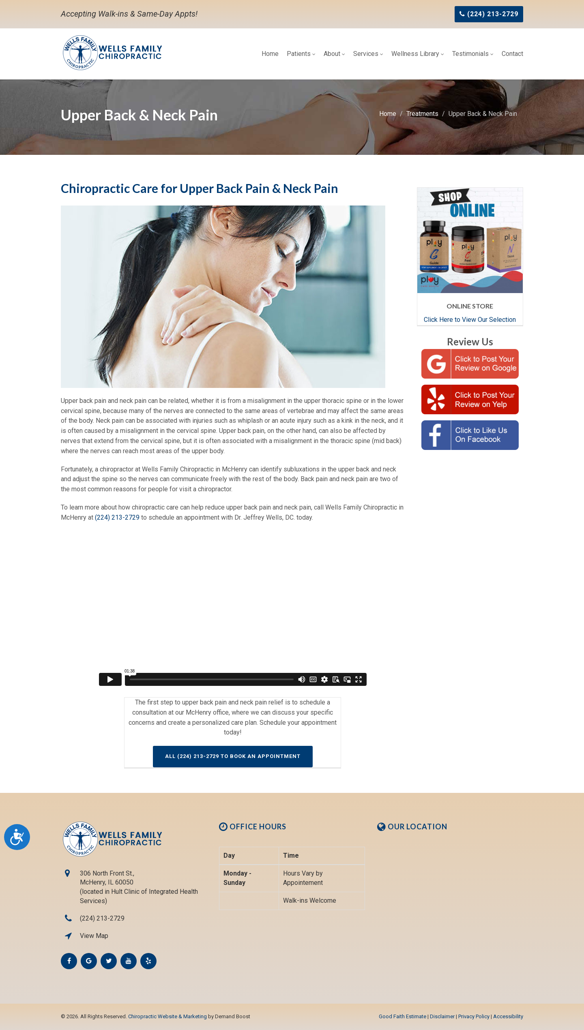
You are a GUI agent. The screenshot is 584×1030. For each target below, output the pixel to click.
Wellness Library (417, 54)
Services (368, 54)
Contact (512, 54)
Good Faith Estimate (402, 1016)
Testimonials (473, 54)
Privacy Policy (474, 1016)
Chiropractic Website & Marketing (167, 1016)
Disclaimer (442, 1016)
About (334, 54)
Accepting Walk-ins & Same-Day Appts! (129, 14)
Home (270, 54)
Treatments (422, 114)
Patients (301, 54)
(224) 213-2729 (117, 517)
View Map (94, 936)
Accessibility (508, 1016)
